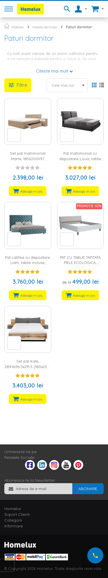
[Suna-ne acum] (95, 555)
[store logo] (30, 9)
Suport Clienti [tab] (17, 514)
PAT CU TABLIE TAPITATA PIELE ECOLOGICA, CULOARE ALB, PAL (80, 262)
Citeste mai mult (52, 71)
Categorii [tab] (13, 520)
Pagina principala (6, 25)
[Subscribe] (88, 488)
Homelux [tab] (12, 508)
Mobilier (18, 27)
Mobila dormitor (45, 27)
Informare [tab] (13, 526)
